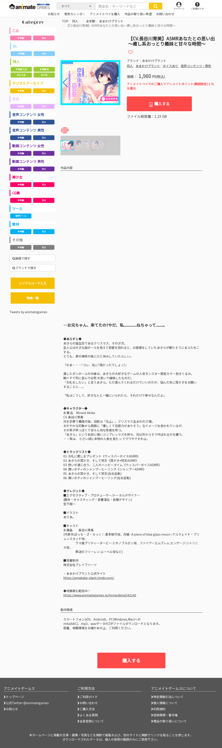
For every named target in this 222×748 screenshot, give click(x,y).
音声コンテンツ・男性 (196, 66)
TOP (65, 21)
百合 (15, 98)
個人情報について (164, 703)
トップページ (14, 697)
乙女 (15, 30)
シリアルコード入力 (32, 283)
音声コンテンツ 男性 (28, 130)
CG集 (16, 192)
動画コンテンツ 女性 (28, 145)
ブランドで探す (24, 268)
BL (15, 46)
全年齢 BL (44, 69)
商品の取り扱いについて (169, 721)
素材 (15, 224)
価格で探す (21, 258)
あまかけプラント (111, 21)
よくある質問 (87, 715)
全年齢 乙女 (21, 69)
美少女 (17, 177)
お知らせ (11, 709)
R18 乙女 (21, 74)
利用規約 (158, 709)
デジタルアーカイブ (27, 83)
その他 (17, 239)
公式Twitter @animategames (27, 703)
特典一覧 (32, 298)
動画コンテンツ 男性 (28, 161)
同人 (16, 61)
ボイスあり (171, 66)
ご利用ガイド (87, 697)
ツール (17, 208)
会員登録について (90, 721)
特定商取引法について (167, 697)
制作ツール (20, 215)
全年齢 (21, 38)
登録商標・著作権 (164, 715)
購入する (159, 104)
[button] (115, 82)
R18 (44, 38)
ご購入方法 (86, 709)
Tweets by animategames (28, 312)
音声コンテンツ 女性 (28, 114)
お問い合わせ (87, 703)
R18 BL (44, 74)
